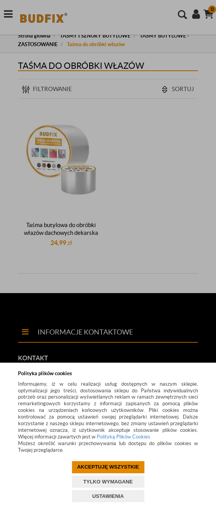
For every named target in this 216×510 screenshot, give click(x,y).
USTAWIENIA (108, 496)
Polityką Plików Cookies (123, 437)
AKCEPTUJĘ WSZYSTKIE (108, 467)
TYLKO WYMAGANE (108, 482)
